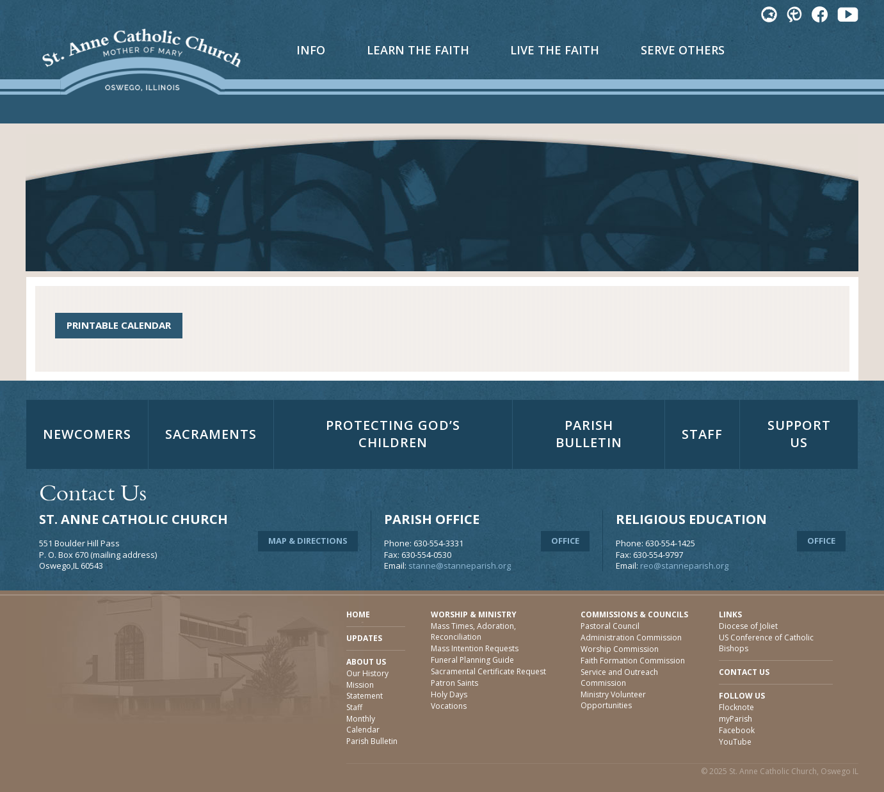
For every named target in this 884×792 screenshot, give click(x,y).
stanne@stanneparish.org (459, 565)
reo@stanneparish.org (684, 565)
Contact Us (744, 672)
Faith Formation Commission (633, 660)
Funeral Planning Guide (472, 659)
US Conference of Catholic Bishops (766, 643)
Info (310, 50)
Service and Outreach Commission (619, 677)
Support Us (799, 433)
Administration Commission (631, 637)
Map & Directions (308, 540)
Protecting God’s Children (393, 433)
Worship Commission (620, 649)
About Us (366, 661)
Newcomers (87, 434)
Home (358, 614)
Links (730, 614)
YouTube (735, 741)
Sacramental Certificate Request (488, 671)
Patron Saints (454, 682)
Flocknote (736, 707)
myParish (735, 718)
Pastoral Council (610, 626)
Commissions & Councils (634, 614)
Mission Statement (364, 690)
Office (565, 540)
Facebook (737, 730)
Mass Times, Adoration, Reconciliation (473, 631)
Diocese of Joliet (748, 626)
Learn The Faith (418, 50)
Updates (364, 638)
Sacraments (211, 434)
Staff (702, 434)
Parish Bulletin (589, 433)
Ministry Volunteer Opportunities (613, 700)
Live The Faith (554, 50)
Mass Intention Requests (474, 648)
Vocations (449, 706)
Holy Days (449, 694)
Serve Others (683, 50)
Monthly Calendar (363, 724)
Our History (367, 673)
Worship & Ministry (474, 614)
